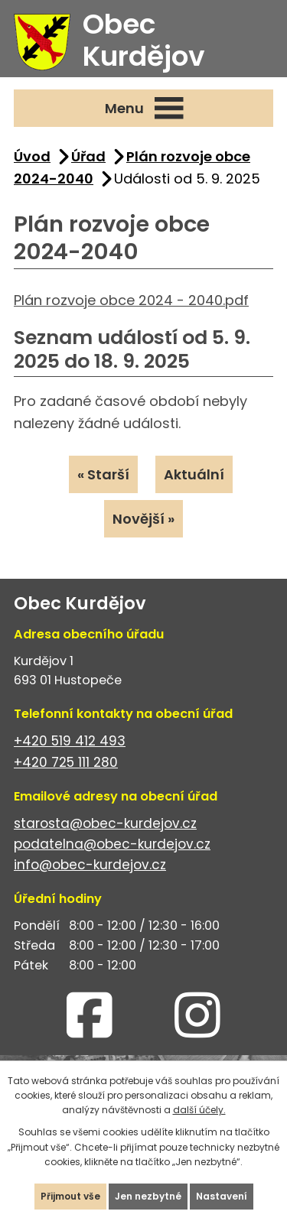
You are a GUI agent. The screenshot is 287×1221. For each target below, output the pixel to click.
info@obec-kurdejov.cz (90, 865)
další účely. (199, 1109)
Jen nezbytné (148, 1196)
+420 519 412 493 (70, 741)
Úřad (88, 156)
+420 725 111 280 (66, 762)
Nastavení (221, 1196)
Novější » (143, 518)
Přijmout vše (70, 1196)
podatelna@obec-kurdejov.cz (112, 844)
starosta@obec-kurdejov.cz (105, 823)
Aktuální (194, 474)
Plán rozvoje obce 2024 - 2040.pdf (131, 300)
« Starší (103, 474)
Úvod (32, 156)
